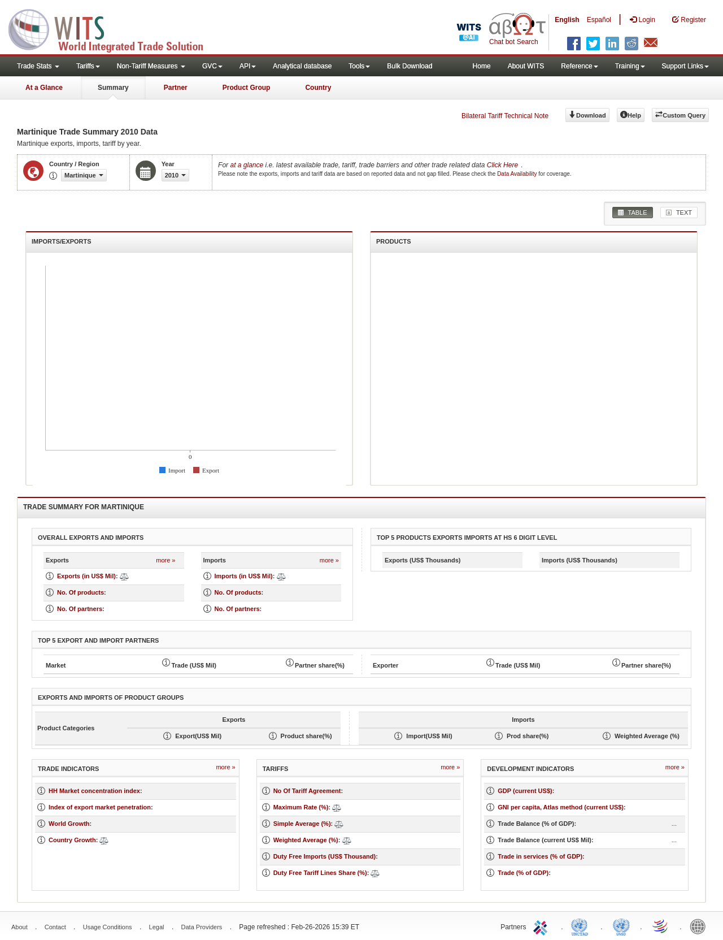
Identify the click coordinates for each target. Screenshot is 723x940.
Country (318, 88)
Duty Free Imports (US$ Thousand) (324, 856)
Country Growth (72, 840)
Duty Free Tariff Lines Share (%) (320, 872)
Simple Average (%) (302, 823)
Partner (176, 88)
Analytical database (302, 66)
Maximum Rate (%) (301, 807)
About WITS (526, 66)
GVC (212, 66)
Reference (579, 66)
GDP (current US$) (525, 790)
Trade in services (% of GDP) (540, 856)
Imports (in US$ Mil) (244, 576)
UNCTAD (581, 926)
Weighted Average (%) (305, 840)
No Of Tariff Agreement (307, 790)
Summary (113, 88)
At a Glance (44, 88)
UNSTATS (621, 926)
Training (630, 66)
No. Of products (80, 592)
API (247, 66)
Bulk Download (409, 66)
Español (599, 20)
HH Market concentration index (94, 790)
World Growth (69, 823)
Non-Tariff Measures (151, 66)
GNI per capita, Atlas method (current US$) (561, 807)
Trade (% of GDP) (523, 872)
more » (165, 560)
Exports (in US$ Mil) (86, 576)
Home (482, 66)
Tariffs (88, 66)
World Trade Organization (661, 926)
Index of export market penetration (100, 807)
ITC (542, 926)
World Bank (700, 926)
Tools (359, 66)
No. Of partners (79, 608)
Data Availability (517, 174)
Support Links (685, 66)
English (567, 20)
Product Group (247, 88)
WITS (113, 28)
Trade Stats (38, 66)
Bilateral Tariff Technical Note (504, 116)
